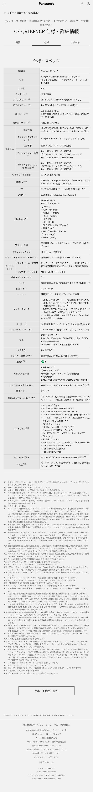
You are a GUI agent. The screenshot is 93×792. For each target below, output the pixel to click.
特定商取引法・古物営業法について (46, 753)
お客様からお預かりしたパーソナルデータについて (46, 749)
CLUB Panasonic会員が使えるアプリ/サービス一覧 (46, 730)
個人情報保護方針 (59, 741)
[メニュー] (4, 3)
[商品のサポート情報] (75, 42)
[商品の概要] (18, 42)
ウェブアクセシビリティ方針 (38, 741)
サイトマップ (55, 734)
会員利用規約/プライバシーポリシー (46, 745)
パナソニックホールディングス (46, 757)
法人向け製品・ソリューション (37, 724)
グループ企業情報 (62, 724)
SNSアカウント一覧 (40, 734)
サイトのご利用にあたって (46, 738)
